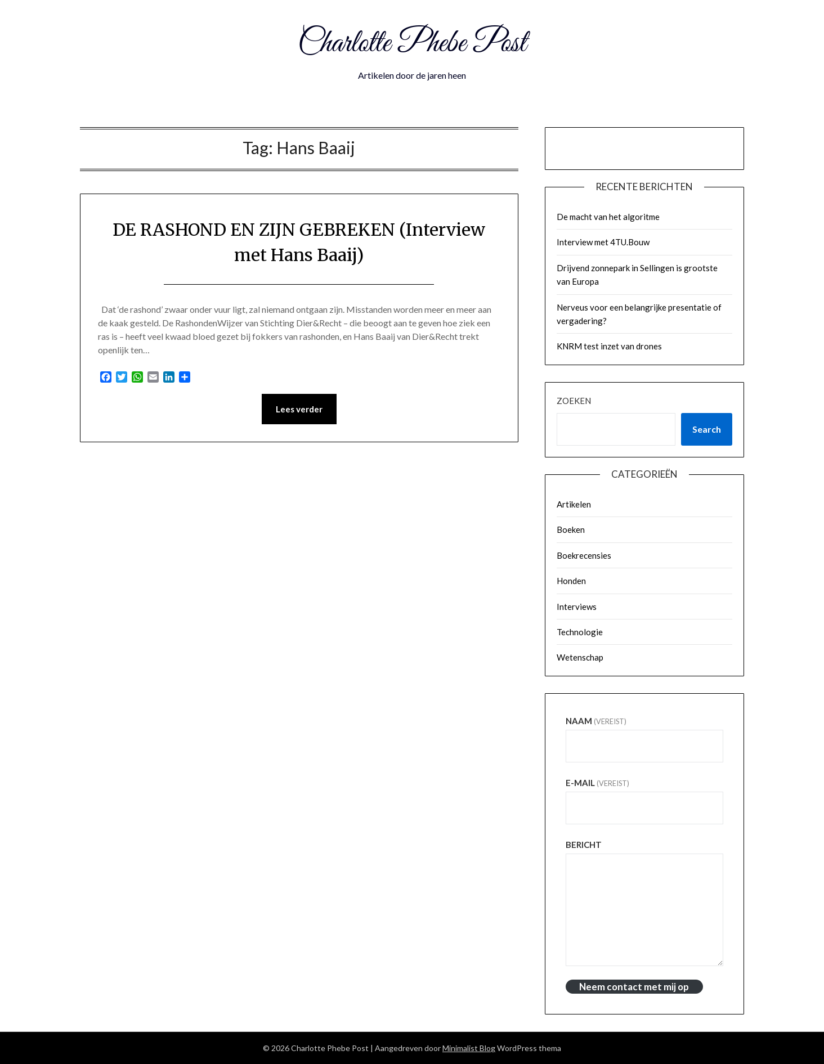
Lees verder (299, 409)
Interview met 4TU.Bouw (603, 242)
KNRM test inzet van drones (609, 346)
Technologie (580, 632)
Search (706, 429)
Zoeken (574, 401)
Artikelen (574, 504)
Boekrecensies (584, 555)
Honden (571, 581)
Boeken (571, 529)
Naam (596, 721)
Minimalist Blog (468, 1048)
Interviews (577, 606)
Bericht (584, 844)
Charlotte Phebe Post (412, 44)
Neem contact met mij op (634, 987)
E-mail (597, 783)
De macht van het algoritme (608, 217)
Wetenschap (580, 657)
